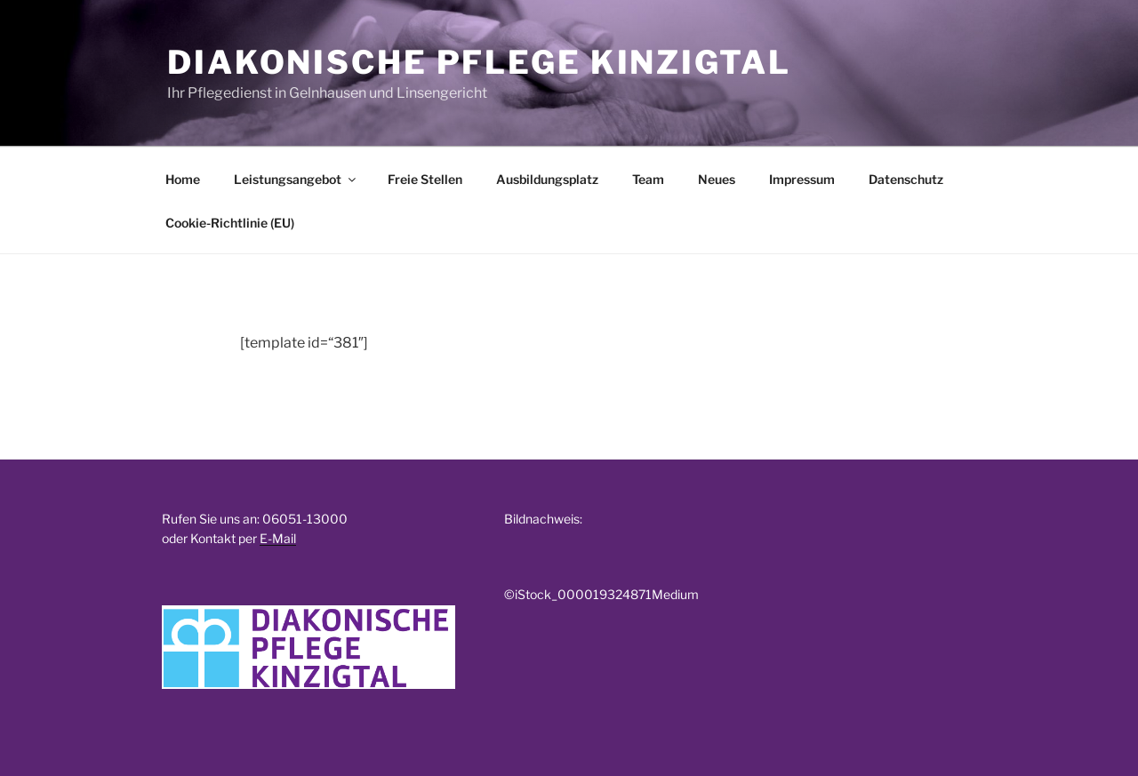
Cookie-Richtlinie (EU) (229, 222)
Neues (716, 179)
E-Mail (278, 538)
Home (182, 179)
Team (648, 179)
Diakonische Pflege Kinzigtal (479, 62)
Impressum (802, 179)
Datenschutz (906, 179)
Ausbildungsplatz (547, 179)
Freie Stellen (425, 179)
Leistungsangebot (296, 179)
